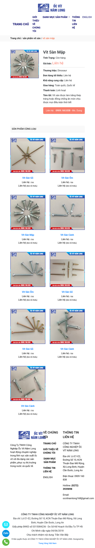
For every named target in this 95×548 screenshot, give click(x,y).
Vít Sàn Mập (27, 235)
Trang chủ (15, 38)
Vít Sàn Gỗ (27, 177)
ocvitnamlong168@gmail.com (78, 498)
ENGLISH (87, 17)
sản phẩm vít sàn (31, 38)
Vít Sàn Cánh (67, 235)
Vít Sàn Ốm (67, 177)
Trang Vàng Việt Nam (47, 543)
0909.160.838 (63, 110)
